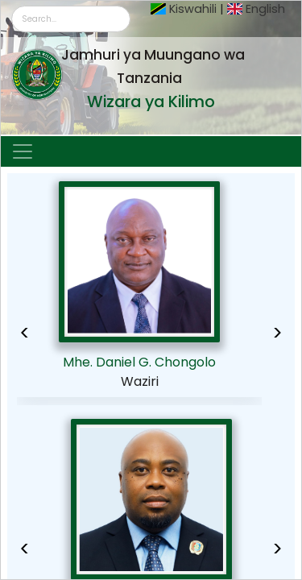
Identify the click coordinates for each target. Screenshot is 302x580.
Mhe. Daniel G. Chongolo (139, 362)
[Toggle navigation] (22, 151)
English (265, 9)
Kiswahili (193, 9)
